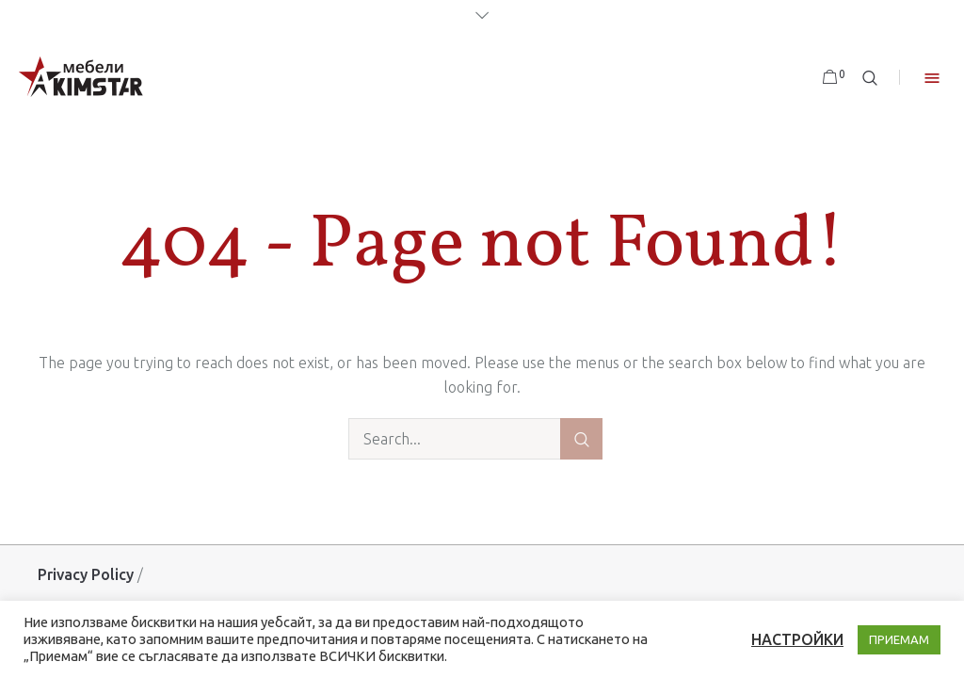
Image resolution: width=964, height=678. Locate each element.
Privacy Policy (86, 574)
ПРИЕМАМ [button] (899, 639)
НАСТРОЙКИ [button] (797, 639)
